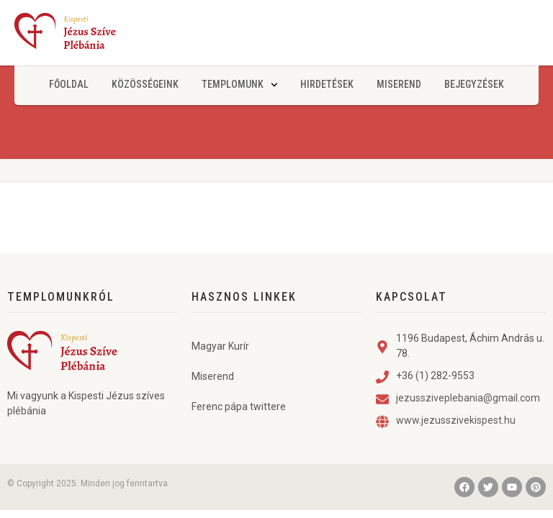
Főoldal (69, 84)
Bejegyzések (474, 84)
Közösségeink (145, 84)
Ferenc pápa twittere (239, 406)
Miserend (399, 84)
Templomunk (240, 85)
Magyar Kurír (220, 346)
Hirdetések (327, 84)
